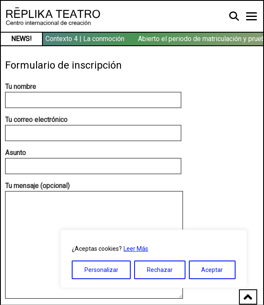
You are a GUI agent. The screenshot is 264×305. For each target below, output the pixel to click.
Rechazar (160, 269)
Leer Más (136, 248)
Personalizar (101, 269)
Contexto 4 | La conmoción (85, 39)
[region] (153, 259)
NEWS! (21, 39)
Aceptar (212, 269)
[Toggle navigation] (251, 16)
